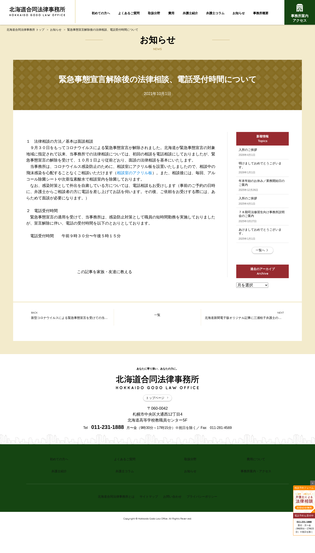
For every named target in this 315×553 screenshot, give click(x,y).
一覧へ (262, 284)
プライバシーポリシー (205, 526)
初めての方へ (101, 13)
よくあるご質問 (129, 13)
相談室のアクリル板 (134, 174)
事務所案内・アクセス (256, 503)
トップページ (157, 433)
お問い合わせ (173, 526)
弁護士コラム (215, 13)
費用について (256, 494)
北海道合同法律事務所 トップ (25, 31)
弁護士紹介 (190, 13)
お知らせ (239, 13)
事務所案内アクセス (299, 13)
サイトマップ (147, 526)
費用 (171, 13)
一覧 (157, 351)
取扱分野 (154, 13)
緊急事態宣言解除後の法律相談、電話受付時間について (102, 31)
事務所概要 (260, 13)
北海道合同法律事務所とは (112, 526)
